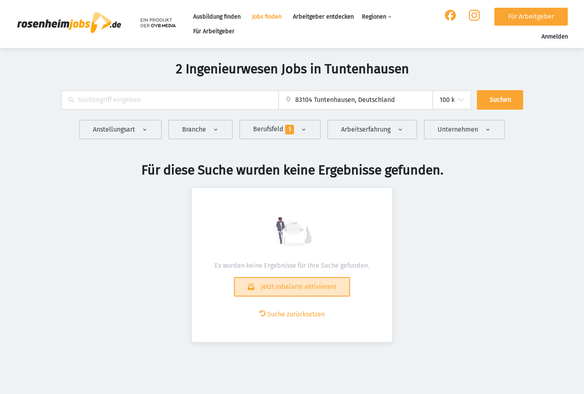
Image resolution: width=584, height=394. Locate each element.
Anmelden (554, 36)
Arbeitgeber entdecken (323, 16)
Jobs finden (266, 16)
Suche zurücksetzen (292, 314)
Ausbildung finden (216, 16)
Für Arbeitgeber (213, 31)
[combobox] (170, 100)
